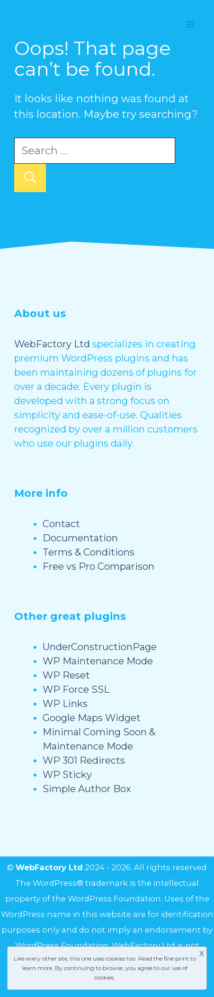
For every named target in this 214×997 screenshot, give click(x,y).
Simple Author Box (87, 788)
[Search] (30, 178)
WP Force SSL (76, 689)
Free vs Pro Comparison (98, 566)
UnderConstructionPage (100, 647)
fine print (176, 958)
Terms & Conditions (88, 552)
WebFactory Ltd (52, 344)
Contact (61, 523)
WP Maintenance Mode (98, 661)
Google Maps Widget (92, 717)
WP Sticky (67, 774)
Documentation (80, 538)
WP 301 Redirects (84, 760)
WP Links (65, 703)
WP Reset (66, 675)
